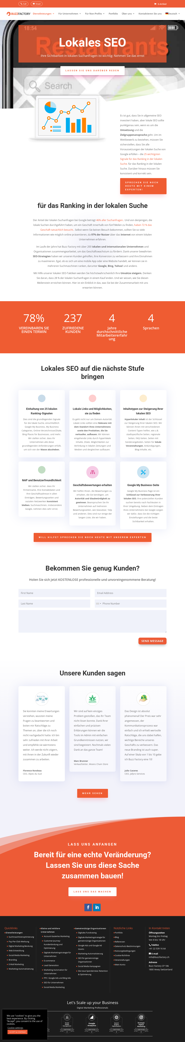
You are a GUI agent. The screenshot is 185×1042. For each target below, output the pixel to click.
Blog (117, 937)
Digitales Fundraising (87, 932)
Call (24, 4)
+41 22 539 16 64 (157, 948)
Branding (13, 959)
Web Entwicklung (16, 950)
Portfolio (113, 14)
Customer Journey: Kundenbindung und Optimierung (53, 944)
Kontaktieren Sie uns (150, 14)
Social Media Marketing (19, 955)
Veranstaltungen (122, 960)
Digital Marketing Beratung (21, 946)
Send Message (152, 641)
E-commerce (49, 960)
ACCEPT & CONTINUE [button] (17, 1032)
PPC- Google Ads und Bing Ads (57, 978)
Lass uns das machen (92, 891)
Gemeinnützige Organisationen (90, 928)
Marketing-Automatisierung (21, 968)
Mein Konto (120, 964)
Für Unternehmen (68, 14)
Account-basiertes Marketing (57, 936)
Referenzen (120, 941)
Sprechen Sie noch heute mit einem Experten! (142, 186)
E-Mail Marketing (16, 964)
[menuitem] (172, 16)
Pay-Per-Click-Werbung (19, 941)
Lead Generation (51, 965)
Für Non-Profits (93, 14)
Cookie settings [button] (15, 1027)
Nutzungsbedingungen (125, 950)
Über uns (127, 14)
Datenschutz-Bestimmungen (127, 946)
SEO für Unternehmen (54, 982)
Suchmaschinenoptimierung (21, 936)
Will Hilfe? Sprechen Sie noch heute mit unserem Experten (92, 537)
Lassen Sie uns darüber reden (92, 70)
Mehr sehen (92, 793)
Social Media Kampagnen (89, 966)
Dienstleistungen (42, 14)
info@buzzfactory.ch (159, 957)
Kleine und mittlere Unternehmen (50, 930)
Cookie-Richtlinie (122, 955)
